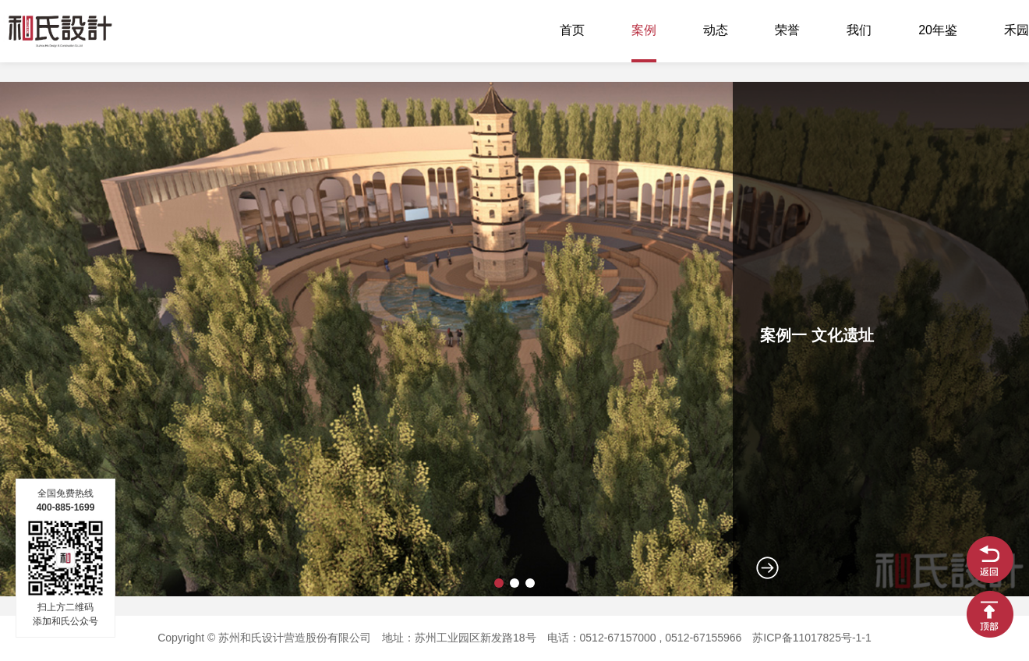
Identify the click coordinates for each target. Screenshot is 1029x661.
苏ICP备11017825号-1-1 (812, 639)
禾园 (1016, 30)
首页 (572, 30)
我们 (859, 30)
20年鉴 (937, 30)
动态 (715, 30)
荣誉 (787, 30)
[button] (499, 583)
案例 (643, 30)
